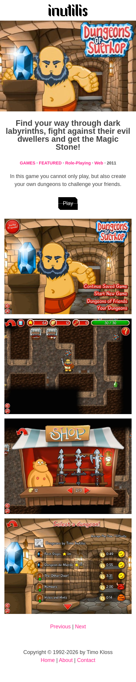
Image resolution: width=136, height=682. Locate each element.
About (66, 660)
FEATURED (50, 163)
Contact (86, 660)
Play (68, 203)
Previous (60, 627)
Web (98, 163)
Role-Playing (78, 163)
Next (80, 627)
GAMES (27, 163)
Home (48, 660)
